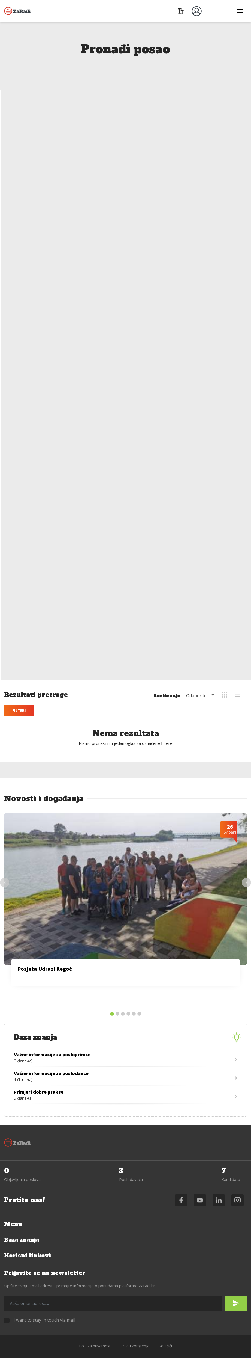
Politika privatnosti (95, 1330)
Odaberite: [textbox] (196, 105)
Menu (13, 1208)
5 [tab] (134, 998)
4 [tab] (128, 998)
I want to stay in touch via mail (44, 1304)
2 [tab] (117, 998)
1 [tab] (112, 998)
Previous (4, 867)
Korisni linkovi (28, 1240)
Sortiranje (166, 105)
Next (246, 867)
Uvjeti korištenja (135, 1330)
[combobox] (201, 105)
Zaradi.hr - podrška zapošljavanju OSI (17, 10)
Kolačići (165, 1330)
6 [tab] (139, 998)
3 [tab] (123, 998)
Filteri (19, 119)
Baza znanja (22, 1224)
